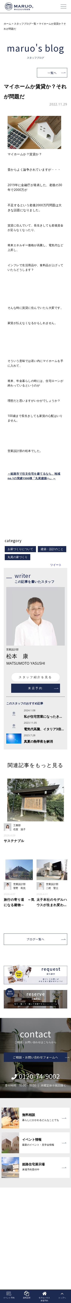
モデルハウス (44, 1296)
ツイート (56, 565)
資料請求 (27, 1295)
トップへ (62, 1295)
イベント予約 (9, 1295)
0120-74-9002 (35, 1076)
